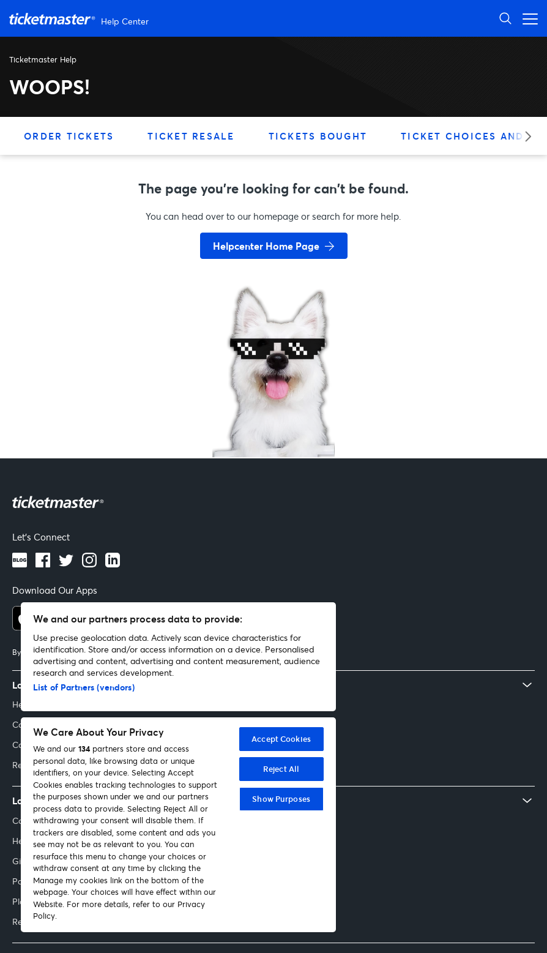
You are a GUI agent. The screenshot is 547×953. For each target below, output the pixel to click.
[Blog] (19, 564)
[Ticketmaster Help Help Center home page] (80, 18)
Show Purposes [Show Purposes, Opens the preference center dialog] (281, 798)
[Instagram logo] (89, 564)
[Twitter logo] (66, 564)
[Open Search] (505, 18)
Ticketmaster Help (42, 59)
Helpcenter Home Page (266, 245)
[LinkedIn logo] (112, 564)
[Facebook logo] (42, 564)
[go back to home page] (273, 414)
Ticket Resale (190, 136)
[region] (178, 767)
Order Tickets (69, 136)
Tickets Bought (318, 136)
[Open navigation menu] (527, 18)
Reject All (281, 768)
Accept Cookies (281, 738)
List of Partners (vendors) (84, 687)
